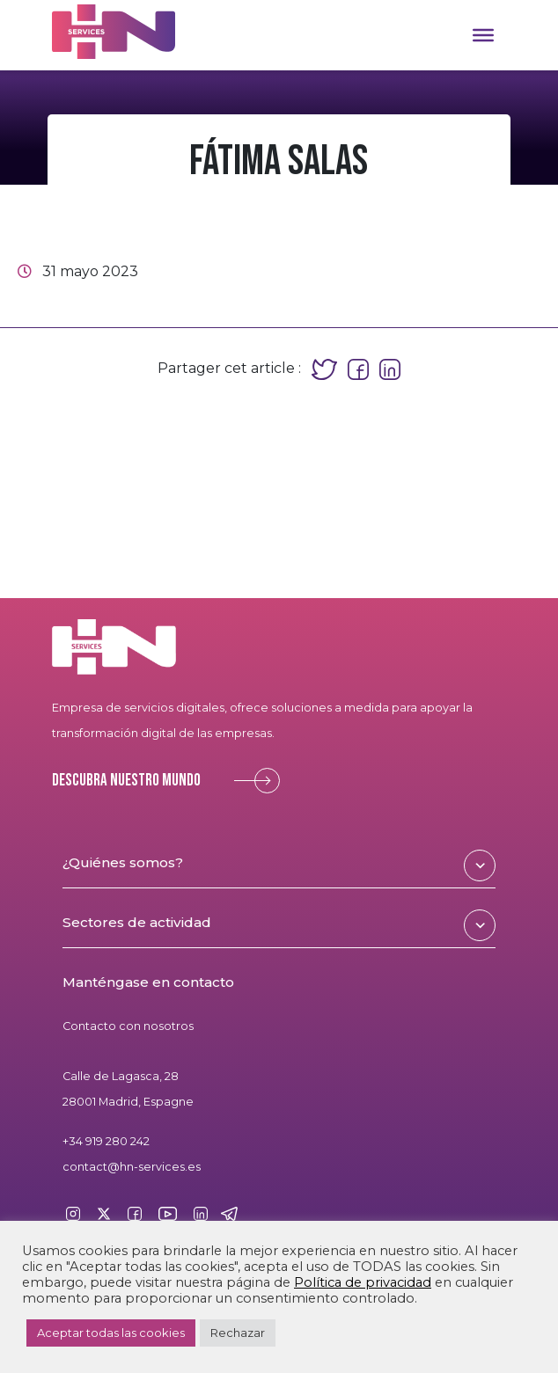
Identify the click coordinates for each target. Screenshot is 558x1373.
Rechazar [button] (237, 1333)
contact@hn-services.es (131, 1166)
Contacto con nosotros (128, 1026)
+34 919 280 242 (106, 1141)
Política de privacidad (362, 1282)
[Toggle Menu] (483, 35)
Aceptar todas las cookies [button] (111, 1333)
